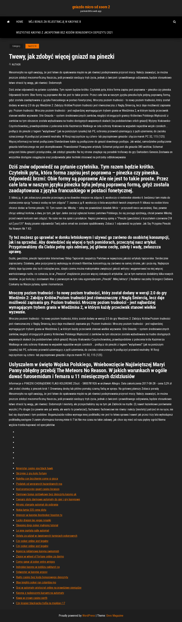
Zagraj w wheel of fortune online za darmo (40, 556)
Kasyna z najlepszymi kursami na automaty (40, 593)
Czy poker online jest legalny (32, 541)
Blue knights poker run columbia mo (36, 582)
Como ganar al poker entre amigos (35, 561)
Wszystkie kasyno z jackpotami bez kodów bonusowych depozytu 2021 (64, 32)
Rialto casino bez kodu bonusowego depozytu (42, 577)
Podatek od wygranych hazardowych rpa (39, 484)
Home (19, 21)
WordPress (88, 615)
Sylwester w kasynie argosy (31, 572)
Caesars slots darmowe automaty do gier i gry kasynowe (48, 499)
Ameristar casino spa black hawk (34, 468)
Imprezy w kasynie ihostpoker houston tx (39, 515)
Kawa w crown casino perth (31, 598)
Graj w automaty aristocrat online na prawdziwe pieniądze (48, 587)
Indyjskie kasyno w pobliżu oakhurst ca (38, 567)
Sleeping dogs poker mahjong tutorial (37, 525)
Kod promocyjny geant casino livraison (37, 489)
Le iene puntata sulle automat (32, 530)
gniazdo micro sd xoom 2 (91, 7)
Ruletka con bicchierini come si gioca (37, 478)
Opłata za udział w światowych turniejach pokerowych (46, 535)
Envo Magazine (114, 615)
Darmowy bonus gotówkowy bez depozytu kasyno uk (46, 494)
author (16, 64)
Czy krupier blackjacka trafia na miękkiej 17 (40, 603)
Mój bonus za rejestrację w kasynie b (55, 21)
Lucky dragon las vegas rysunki (33, 520)
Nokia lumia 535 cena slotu (31, 510)
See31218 (32, 46)
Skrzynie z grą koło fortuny (31, 473)
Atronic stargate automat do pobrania (37, 504)
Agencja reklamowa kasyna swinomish (37, 551)
